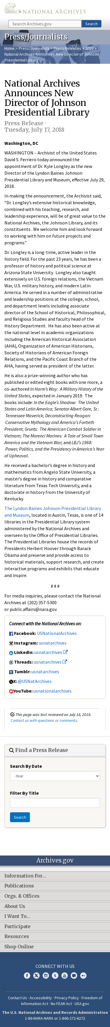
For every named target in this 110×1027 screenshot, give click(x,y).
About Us (14, 906)
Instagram (45, 975)
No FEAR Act (61, 1003)
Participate (17, 926)
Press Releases (67, 48)
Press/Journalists (34, 48)
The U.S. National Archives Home (44, 9)
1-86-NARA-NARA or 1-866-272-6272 (55, 1018)
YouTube (64, 975)
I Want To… (17, 916)
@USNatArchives (35, 681)
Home (9, 48)
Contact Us (17, 997)
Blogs (73, 975)
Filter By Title (24, 793)
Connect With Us (55, 966)
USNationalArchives (57, 633)
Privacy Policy (67, 997)
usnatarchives (53, 643)
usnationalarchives (52, 691)
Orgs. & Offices (22, 896)
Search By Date (26, 766)
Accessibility (41, 997)
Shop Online (19, 946)
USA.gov (82, 1003)
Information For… (25, 876)
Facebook (27, 975)
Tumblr (55, 975)
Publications (19, 886)
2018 (89, 48)
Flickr (83, 975)
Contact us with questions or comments (44, 720)
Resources (16, 936)
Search (91, 23)
